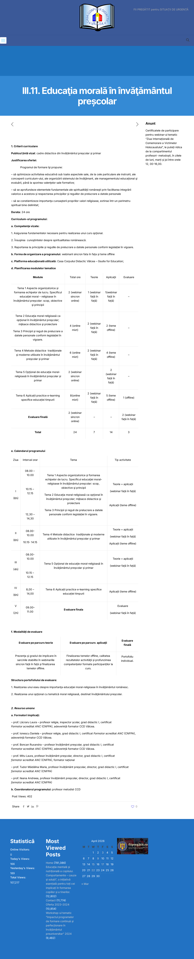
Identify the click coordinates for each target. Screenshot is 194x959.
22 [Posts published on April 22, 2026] (93, 870)
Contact (51, 900)
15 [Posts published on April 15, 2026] (93, 864)
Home (49, 862)
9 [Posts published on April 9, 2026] (98, 858)
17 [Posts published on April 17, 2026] (102, 864)
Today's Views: (20, 858)
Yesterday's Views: (23, 868)
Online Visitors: (20, 849)
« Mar (85, 883)
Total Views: (18, 877)
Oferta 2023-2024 (57, 904)
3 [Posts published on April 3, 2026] (103, 852)
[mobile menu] (3, 40)
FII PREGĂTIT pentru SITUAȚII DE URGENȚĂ (161, 9)
